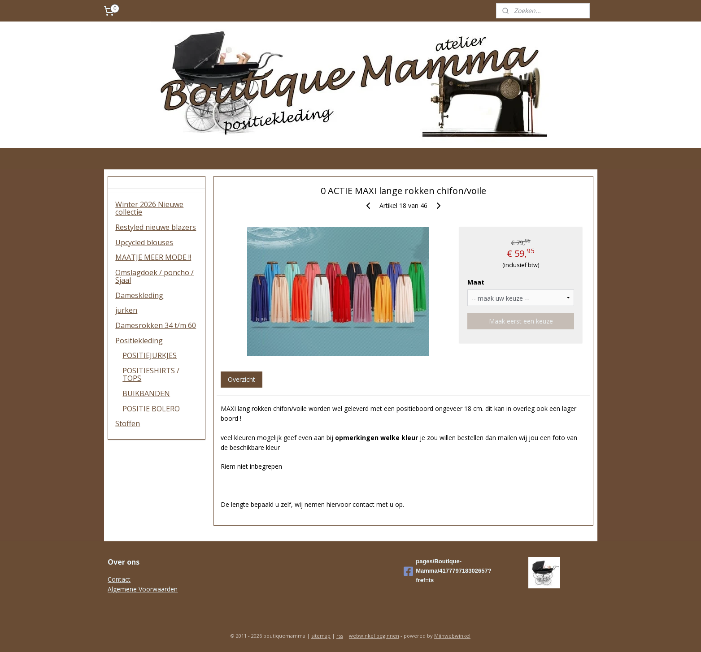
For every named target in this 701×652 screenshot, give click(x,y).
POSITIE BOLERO (151, 409)
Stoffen (127, 423)
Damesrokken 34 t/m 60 (155, 325)
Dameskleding (139, 295)
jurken (126, 310)
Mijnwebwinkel (452, 635)
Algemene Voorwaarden (143, 589)
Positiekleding (139, 340)
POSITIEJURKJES (149, 355)
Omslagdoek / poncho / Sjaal (154, 276)
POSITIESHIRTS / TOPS (150, 375)
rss (339, 635)
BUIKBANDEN (146, 393)
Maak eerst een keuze (521, 321)
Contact (119, 579)
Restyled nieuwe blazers (155, 227)
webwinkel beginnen (374, 635)
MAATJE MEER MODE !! (153, 257)
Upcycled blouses (144, 242)
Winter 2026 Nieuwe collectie (149, 208)
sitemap (321, 635)
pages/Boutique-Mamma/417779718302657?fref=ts (447, 570)
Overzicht (241, 379)
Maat (475, 282)
